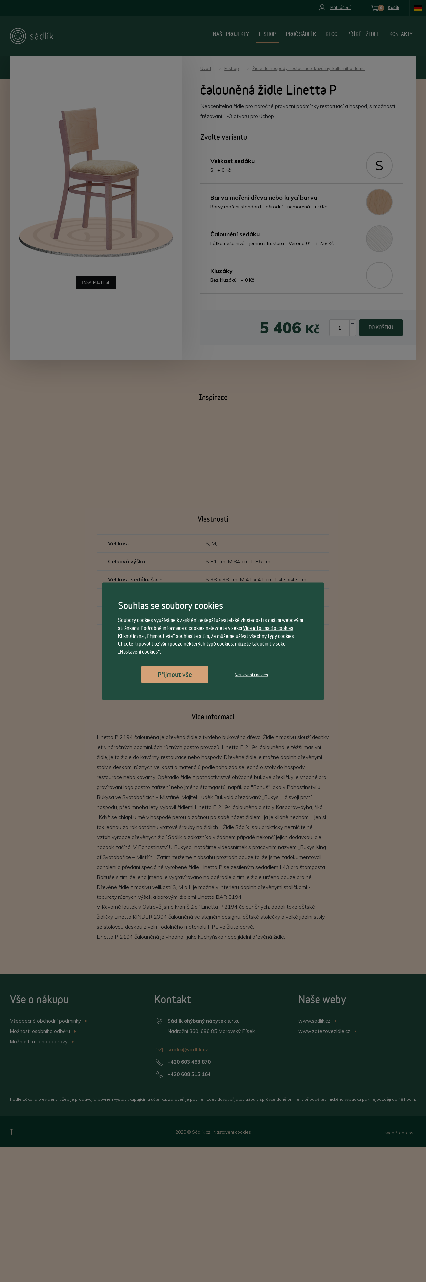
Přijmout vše (175, 674)
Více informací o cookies (268, 627)
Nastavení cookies (251, 674)
